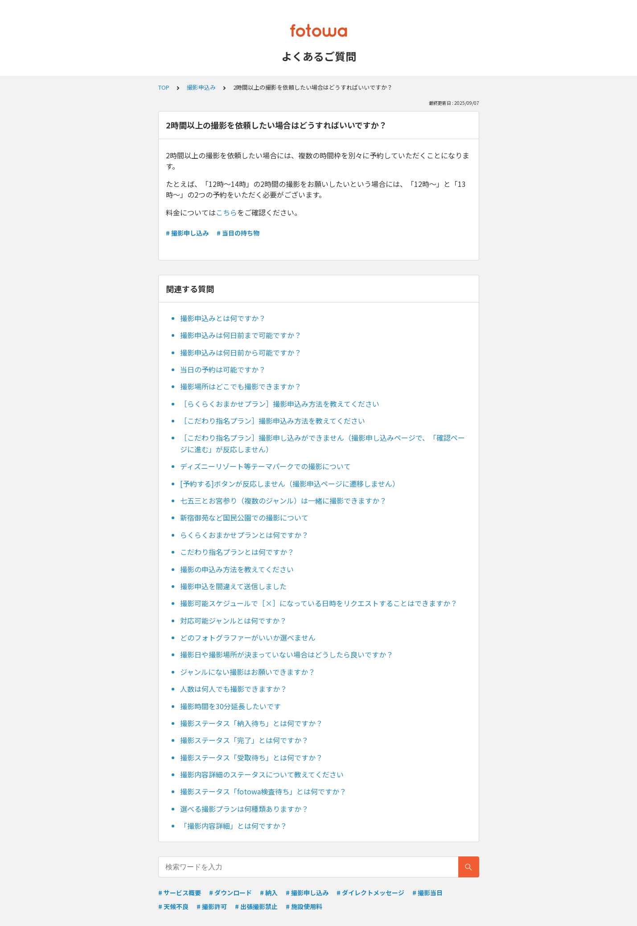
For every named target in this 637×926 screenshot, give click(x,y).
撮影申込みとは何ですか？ (223, 318)
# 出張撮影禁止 (256, 906)
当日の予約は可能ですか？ (223, 369)
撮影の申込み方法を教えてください (237, 569)
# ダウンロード (230, 892)
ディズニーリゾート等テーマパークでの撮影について (265, 466)
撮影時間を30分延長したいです (230, 706)
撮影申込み (201, 87)
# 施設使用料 (304, 906)
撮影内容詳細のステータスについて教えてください (262, 774)
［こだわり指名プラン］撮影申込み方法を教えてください (272, 420)
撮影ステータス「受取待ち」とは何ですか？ (251, 757)
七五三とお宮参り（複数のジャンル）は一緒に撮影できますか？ (283, 500)
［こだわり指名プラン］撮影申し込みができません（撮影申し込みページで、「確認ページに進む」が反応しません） (322, 443)
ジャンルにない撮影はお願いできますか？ (247, 671)
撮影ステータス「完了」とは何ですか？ (244, 740)
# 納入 (269, 892)
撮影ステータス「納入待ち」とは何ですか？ (251, 723)
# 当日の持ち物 (238, 232)
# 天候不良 (173, 906)
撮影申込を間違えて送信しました (233, 586)
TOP (163, 87)
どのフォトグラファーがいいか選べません (248, 637)
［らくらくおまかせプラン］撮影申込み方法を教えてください (279, 403)
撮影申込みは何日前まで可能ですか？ (240, 335)
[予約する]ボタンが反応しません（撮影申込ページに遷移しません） (289, 483)
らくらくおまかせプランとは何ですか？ (244, 534)
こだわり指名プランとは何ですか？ (237, 551)
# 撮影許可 (212, 906)
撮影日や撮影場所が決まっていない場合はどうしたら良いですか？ (286, 654)
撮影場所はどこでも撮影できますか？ (240, 386)
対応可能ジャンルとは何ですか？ (233, 620)
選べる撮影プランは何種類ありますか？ (244, 808)
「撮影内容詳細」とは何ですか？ (233, 825)
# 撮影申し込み (187, 232)
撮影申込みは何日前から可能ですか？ (240, 352)
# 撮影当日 (427, 892)
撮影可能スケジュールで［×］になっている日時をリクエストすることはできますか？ (318, 603)
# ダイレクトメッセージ (370, 892)
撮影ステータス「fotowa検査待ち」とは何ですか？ (263, 791)
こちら (226, 212)
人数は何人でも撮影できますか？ (233, 688)
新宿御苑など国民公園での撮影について (244, 517)
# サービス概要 (179, 892)
